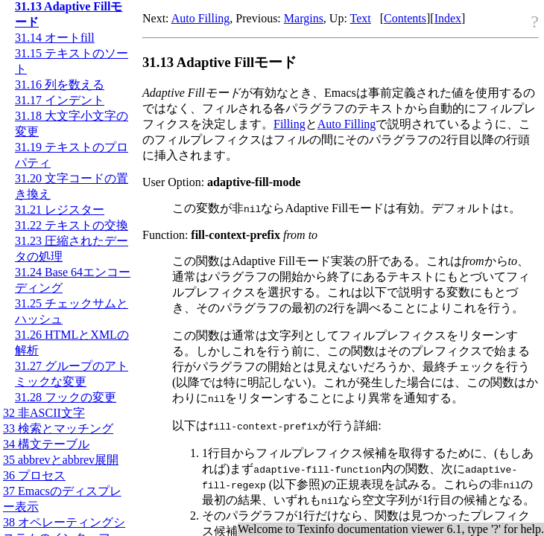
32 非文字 (44, 412)
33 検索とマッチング (58, 428)
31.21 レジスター (59, 209)
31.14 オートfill (55, 37)
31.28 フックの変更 (65, 397)
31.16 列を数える (59, 84)
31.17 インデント (59, 100)
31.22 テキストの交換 (71, 225)
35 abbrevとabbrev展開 (60, 459)
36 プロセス (34, 475)
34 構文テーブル (46, 444)
